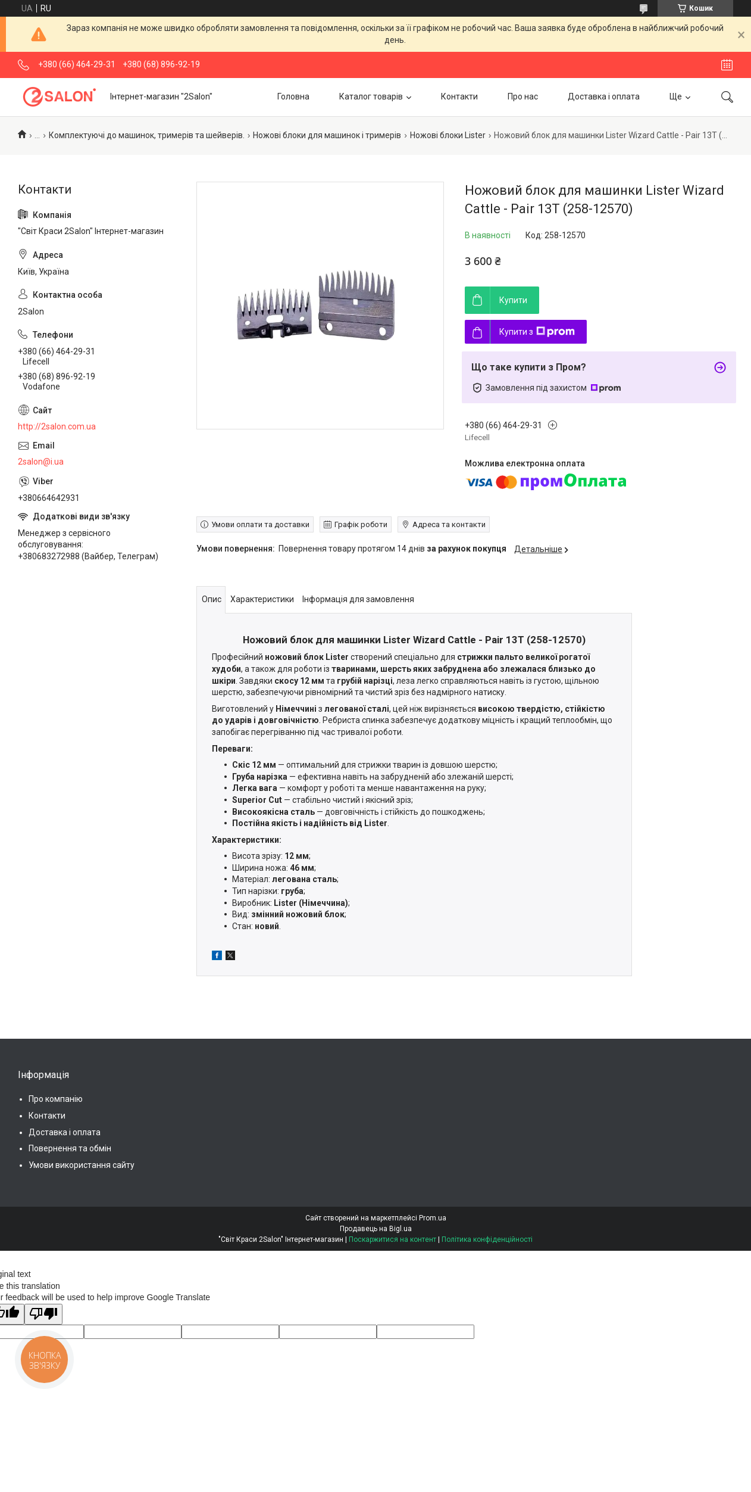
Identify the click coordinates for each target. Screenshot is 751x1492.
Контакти (459, 96)
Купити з (537, 331)
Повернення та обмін (70, 1148)
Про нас (523, 96)
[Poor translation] (43, 1314)
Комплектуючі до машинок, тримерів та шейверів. (147, 135)
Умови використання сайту (81, 1165)
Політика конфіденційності (487, 1239)
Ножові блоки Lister (448, 135)
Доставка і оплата (604, 96)
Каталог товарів (371, 96)
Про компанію (56, 1099)
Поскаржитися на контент (392, 1239)
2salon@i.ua (41, 461)
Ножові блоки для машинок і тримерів (327, 135)
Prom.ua (432, 1218)
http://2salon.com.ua (57, 426)
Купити (513, 300)
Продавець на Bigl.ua (376, 1229)
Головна (293, 96)
